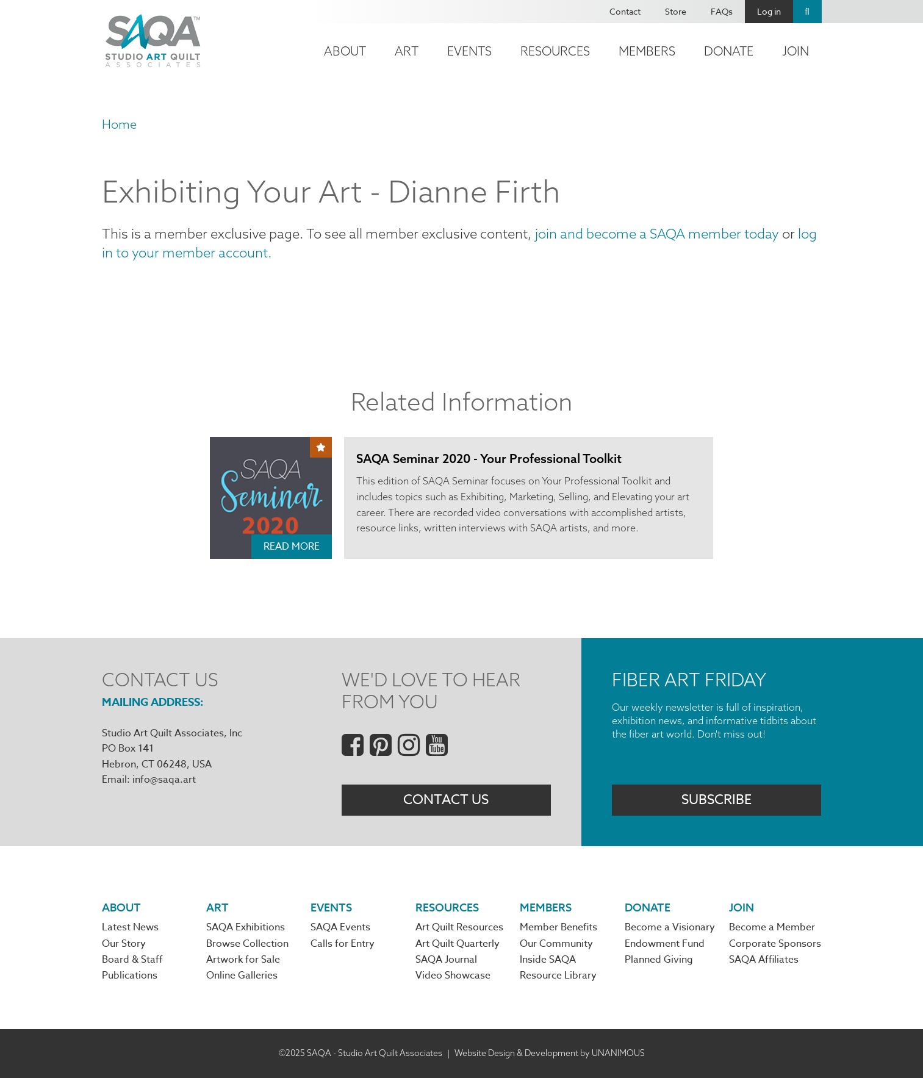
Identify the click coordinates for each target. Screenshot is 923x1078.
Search (807, 11)
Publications (129, 975)
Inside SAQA (548, 959)
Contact (625, 11)
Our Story (124, 943)
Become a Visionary (670, 927)
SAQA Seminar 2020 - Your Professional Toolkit (489, 458)
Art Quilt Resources (459, 927)
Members (647, 51)
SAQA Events (340, 927)
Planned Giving (659, 959)
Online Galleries (242, 975)
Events (469, 51)
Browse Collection (247, 943)
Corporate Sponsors (775, 943)
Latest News (130, 927)
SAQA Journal (446, 959)
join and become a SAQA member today (657, 233)
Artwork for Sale (243, 959)
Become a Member (772, 927)
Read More (292, 546)
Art (406, 51)
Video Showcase (452, 975)
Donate (728, 51)
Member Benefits (558, 927)
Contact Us (446, 800)
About (345, 51)
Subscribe (716, 800)
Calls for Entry (343, 943)
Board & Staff (132, 959)
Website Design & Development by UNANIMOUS (549, 1052)
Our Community (556, 943)
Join (795, 51)
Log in (769, 11)
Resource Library (558, 975)
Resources (555, 51)
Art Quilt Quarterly (457, 943)
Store (675, 11)
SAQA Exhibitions (245, 927)
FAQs (722, 11)
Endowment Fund (665, 943)
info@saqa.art (164, 779)
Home (119, 124)
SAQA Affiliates (764, 959)
